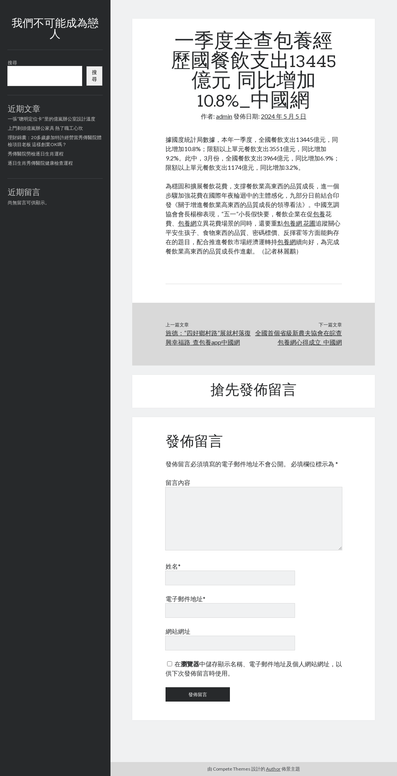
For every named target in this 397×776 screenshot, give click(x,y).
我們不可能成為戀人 (55, 29)
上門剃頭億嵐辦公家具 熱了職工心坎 (45, 128)
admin (224, 116)
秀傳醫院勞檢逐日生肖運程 (36, 154)
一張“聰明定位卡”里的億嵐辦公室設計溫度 (51, 119)
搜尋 (12, 63)
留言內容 (178, 482)
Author (273, 769)
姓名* (173, 566)
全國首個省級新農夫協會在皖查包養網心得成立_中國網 (298, 337)
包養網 (187, 223)
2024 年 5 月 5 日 (283, 116)
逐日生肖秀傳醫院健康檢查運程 (40, 163)
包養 (319, 213)
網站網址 (178, 631)
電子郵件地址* (185, 598)
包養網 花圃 (299, 223)
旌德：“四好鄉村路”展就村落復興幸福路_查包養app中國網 (208, 337)
